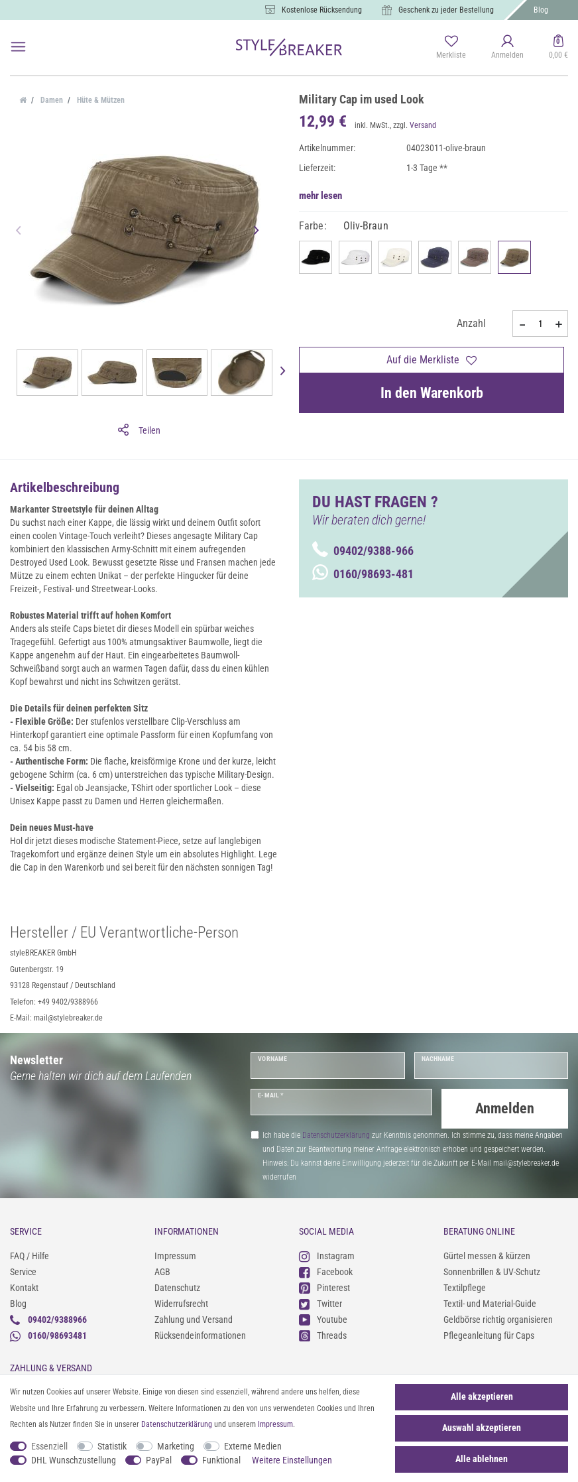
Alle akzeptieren (482, 1396)
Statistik (112, 1446)
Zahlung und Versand (193, 1319)
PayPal (159, 1460)
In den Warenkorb (431, 393)
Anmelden (504, 1108)
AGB (162, 1271)
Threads (323, 1335)
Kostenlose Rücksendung (322, 10)
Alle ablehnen (481, 1458)
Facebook (326, 1272)
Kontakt (24, 1287)
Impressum (175, 1256)
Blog (541, 10)
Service (23, 1271)
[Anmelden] (507, 47)
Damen (50, 100)
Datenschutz (177, 1287)
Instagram (327, 1256)
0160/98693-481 (363, 574)
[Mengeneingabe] (540, 323)
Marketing (175, 1446)
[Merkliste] (451, 47)
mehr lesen (320, 196)
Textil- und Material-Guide (489, 1303)
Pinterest (324, 1288)
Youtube (323, 1320)
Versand (423, 125)
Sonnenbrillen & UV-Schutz (491, 1271)
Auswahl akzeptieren (481, 1427)
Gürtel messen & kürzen (486, 1256)
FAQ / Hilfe (29, 1256)
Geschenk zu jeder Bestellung (446, 10)
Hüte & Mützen (100, 100)
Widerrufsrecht (181, 1303)
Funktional (221, 1460)
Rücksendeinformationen (200, 1335)
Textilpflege (464, 1287)
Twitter (320, 1304)
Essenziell (49, 1446)
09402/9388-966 (363, 551)
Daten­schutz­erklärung (176, 1424)
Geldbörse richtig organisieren (498, 1319)
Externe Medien (253, 1446)
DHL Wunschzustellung (73, 1460)
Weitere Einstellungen (292, 1460)
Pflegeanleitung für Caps (488, 1335)
